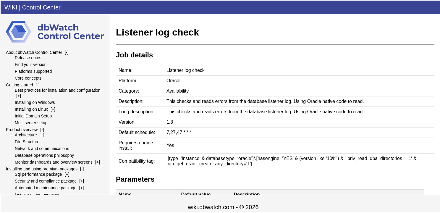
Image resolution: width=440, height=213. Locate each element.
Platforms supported (33, 71)
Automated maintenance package (46, 187)
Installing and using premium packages (41, 169)
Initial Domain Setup (33, 116)
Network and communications (42, 148)
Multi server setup (31, 122)
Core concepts (28, 78)
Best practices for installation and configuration (58, 90)
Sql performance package (38, 174)
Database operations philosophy (44, 155)
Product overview (22, 129)
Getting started (19, 85)
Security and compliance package (46, 181)
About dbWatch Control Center (34, 52)
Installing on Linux (31, 109)
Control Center (41, 7)
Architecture (26, 135)
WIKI (10, 7)
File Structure (27, 141)
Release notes (28, 57)
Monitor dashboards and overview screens (54, 162)
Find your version (30, 64)
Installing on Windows (35, 102)
